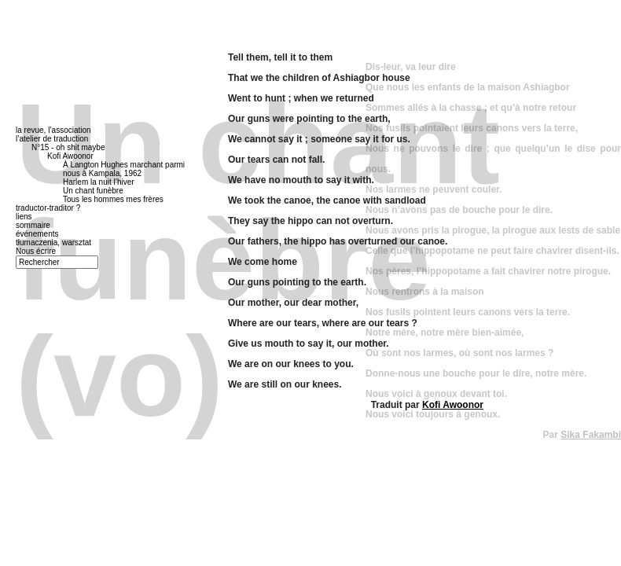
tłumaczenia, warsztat (53, 242)
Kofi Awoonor (452, 404)
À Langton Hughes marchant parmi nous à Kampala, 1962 (124, 169)
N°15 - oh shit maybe (68, 147)
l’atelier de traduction (52, 138)
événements (37, 234)
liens (24, 216)
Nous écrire (36, 251)
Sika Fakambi (590, 434)
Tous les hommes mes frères (113, 199)
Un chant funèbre (93, 190)
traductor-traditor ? (48, 208)
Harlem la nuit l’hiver (98, 182)
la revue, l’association (53, 130)
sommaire (33, 225)
